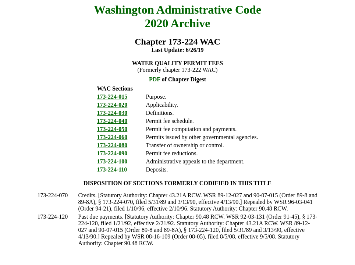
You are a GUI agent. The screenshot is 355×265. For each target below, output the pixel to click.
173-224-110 (112, 169)
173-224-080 (112, 145)
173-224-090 (112, 153)
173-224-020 (112, 105)
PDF (154, 79)
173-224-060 (112, 137)
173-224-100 (112, 161)
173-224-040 (112, 121)
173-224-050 (112, 129)
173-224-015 (112, 96)
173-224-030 (112, 113)
